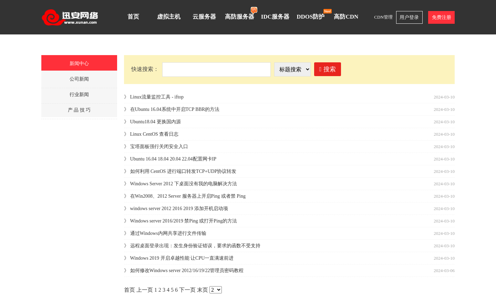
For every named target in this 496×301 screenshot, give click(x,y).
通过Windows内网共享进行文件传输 (168, 233)
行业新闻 (79, 94)
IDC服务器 (275, 16)
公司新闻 (79, 79)
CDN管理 (383, 17)
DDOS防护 (312, 14)
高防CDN (346, 16)
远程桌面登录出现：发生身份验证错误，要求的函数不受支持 (195, 245)
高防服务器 (241, 13)
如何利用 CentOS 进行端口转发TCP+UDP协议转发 (183, 171)
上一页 (144, 290)
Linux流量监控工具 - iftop (157, 97)
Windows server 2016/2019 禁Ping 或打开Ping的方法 (183, 221)
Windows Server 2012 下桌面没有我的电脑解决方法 (183, 183)
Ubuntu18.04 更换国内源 (155, 121)
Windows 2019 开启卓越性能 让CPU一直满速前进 (182, 258)
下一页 (187, 290)
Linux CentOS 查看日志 (154, 134)
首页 (133, 16)
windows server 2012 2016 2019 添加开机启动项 (179, 208)
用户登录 (409, 17)
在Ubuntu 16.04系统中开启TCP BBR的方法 (175, 109)
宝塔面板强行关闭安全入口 (159, 146)
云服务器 (204, 16)
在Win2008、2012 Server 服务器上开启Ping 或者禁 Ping (188, 196)
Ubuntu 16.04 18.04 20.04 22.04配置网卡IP (173, 159)
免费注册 (441, 17)
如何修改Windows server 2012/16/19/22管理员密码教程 (187, 270)
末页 (202, 290)
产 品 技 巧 (79, 110)
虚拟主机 (168, 16)
